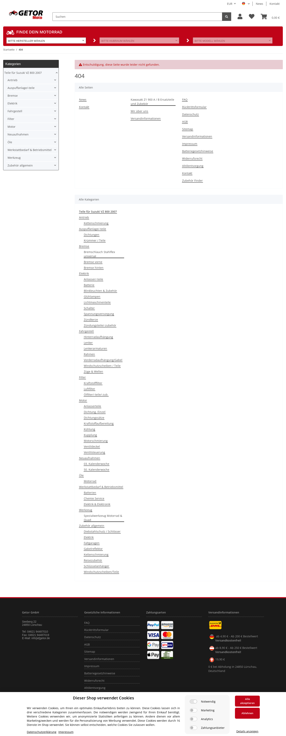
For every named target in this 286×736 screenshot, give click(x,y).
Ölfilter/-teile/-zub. (96, 394)
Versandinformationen (146, 118)
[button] (240, 16)
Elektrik (84, 273)
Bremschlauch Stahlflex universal (99, 254)
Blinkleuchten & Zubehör (100, 291)
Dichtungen (91, 235)
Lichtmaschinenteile (97, 302)
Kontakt (275, 4)
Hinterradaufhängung (98, 337)
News (259, 4)
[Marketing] (193, 710)
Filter (82, 377)
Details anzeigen (247, 731)
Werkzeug (85, 510)
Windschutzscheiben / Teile (102, 366)
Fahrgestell (86, 331)
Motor (83, 400)
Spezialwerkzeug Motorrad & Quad (103, 518)
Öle (81, 475)
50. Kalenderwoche (96, 469)
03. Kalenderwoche (96, 464)
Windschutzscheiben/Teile (101, 572)
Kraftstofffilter (93, 383)
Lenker (88, 343)
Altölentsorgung (192, 166)
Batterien (90, 493)
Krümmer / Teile (94, 240)
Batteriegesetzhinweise (197, 151)
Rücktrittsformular (194, 107)
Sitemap (187, 129)
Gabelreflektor (93, 549)
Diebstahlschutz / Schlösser (102, 531)
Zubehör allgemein (91, 526)
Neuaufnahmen (89, 458)
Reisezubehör (93, 560)
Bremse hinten (93, 268)
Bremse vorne (93, 262)
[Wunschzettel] (252, 16)
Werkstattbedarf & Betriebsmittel (101, 487)
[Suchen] (137, 16)
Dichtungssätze (94, 418)
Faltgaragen (92, 543)
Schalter (89, 308)
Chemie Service (94, 498)
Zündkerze (91, 319)
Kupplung (90, 435)
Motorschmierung (96, 441)
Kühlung (89, 429)
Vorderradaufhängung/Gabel (103, 360)
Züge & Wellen (93, 371)
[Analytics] (193, 719)
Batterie (89, 285)
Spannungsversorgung (99, 314)
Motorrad (90, 481)
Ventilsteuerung (94, 452)
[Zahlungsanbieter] (193, 728)
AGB (185, 122)
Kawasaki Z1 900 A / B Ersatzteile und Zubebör (152, 102)
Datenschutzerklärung (41, 732)
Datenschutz (190, 114)
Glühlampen (92, 296)
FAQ (184, 99)
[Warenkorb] (270, 16)
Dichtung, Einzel (94, 412)
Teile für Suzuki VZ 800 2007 (23, 73)
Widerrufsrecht (192, 158)
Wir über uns (139, 111)
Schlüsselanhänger (96, 566)
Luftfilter (89, 389)
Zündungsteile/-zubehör (100, 325)
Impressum (189, 144)
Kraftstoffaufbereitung (99, 423)
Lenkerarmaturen (95, 348)
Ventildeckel (92, 446)
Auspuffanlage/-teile (92, 229)
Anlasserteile (92, 406)
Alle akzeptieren (247, 701)
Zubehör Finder (192, 180)
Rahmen (89, 354)
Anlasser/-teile (93, 279)
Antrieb (84, 217)
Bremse (84, 246)
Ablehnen (247, 713)
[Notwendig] (193, 701)
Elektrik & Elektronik (97, 504)
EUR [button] (229, 4)
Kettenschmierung (96, 223)
